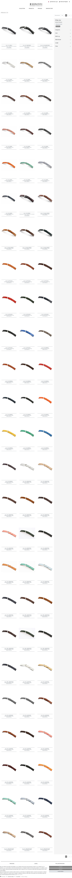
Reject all (60, 869)
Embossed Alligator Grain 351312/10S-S (45, 147)
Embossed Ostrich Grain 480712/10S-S (27, 382)
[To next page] (71, 15)
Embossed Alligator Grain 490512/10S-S (9, 515)
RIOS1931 (40, 8)
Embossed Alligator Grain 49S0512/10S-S (27, 616)
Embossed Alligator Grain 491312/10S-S (45, 549)
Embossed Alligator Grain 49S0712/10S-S (9, 649)
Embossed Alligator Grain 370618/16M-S (9, 248)
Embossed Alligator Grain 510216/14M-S (9, 850)
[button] (63, 30)
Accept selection (60, 871)
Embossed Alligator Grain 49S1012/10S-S (27, 649)
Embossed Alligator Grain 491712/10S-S (27, 582)
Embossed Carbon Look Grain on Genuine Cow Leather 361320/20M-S (27, 214)
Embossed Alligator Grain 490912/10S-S (9, 549)
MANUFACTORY (49, 8)
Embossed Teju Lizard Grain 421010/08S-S (27, 315)
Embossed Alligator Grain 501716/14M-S (9, 816)
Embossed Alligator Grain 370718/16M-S (27, 248)
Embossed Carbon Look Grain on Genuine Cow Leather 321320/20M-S (27, 46)
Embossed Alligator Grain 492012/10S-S (9, 616)
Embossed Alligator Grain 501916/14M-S (27, 816)
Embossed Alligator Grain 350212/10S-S (27, 80)
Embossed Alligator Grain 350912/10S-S (9, 147)
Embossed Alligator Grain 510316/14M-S (27, 850)
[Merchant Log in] (54, 2)
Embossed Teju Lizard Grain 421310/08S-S (9, 348)
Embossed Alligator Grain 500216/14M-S (45, 682)
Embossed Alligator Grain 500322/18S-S (27, 716)
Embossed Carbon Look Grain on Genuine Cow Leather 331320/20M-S (45, 46)
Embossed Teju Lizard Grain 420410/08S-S (9, 282)
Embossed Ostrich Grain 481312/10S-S (27, 415)
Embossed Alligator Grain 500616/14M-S (9, 749)
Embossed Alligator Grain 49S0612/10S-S (45, 616)
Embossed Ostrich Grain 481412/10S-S (45, 415)
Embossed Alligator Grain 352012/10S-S (9, 214)
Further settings (24, 876)
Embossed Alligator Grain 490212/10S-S (45, 482)
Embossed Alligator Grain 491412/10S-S (9, 582)
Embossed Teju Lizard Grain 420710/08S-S (45, 282)
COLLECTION (22, 8)
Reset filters (58, 26)
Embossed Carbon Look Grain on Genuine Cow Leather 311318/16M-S (9, 46)
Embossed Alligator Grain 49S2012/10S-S (9, 682)
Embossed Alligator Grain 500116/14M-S (27, 682)
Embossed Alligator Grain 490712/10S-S (45, 515)
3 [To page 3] (69, 15)
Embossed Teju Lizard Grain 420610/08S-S (27, 282)
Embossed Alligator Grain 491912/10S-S (45, 582)
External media (11, 876)
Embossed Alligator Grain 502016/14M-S (45, 816)
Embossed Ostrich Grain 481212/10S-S (9, 415)
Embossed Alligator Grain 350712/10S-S (45, 114)
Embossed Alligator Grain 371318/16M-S (45, 248)
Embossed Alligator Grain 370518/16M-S (45, 214)
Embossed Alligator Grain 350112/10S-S (9, 80)
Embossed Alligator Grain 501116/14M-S (9, 783)
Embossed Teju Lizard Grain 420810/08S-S (9, 315)
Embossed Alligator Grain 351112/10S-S (27, 147)
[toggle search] (69, 2)
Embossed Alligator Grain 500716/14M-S (27, 749)
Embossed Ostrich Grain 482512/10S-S (9, 482)
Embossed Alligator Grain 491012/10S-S (27, 549)
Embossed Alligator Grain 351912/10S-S (45, 180)
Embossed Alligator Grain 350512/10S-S (9, 114)
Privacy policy (19, 874)
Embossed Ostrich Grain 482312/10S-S (45, 449)
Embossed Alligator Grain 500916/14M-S (45, 749)
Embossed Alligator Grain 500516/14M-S (45, 716)
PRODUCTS (31, 8)
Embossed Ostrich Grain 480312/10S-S (45, 348)
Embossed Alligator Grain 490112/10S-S (27, 482)
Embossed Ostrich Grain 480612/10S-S (9, 382)
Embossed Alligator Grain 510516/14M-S (45, 850)
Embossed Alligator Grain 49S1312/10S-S (45, 649)
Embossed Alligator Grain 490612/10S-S (27, 515)
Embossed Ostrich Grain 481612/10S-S (9, 449)
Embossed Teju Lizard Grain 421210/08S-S (45, 315)
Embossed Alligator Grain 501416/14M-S (45, 783)
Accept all (60, 866)
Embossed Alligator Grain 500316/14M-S (9, 716)
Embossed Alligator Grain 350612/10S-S (27, 114)
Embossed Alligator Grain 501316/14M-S (27, 783)
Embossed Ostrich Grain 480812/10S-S (45, 382)
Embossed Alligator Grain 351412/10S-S (9, 180)
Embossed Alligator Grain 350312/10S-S (45, 80)
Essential (3, 876)
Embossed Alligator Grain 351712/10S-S (27, 180)
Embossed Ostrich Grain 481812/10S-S (27, 449)
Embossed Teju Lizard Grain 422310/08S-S (27, 348)
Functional (18, 876)
